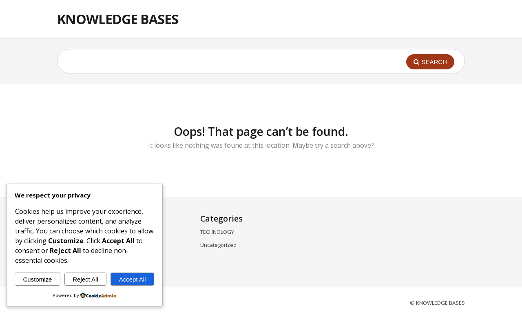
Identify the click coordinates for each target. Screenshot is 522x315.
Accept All (132, 279)
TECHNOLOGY (217, 231)
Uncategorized (218, 244)
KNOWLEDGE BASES (117, 19)
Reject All (85, 279)
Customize (37, 279)
